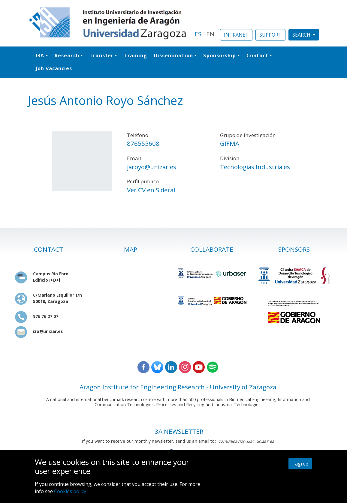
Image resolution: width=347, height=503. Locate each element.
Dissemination (173, 55)
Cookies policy (70, 491)
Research (67, 55)
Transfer (101, 55)
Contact (257, 55)
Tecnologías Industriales (255, 167)
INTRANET (236, 34)
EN (210, 34)
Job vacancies (54, 68)
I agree (300, 463)
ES (198, 34)
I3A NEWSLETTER (178, 431)
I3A (40, 55)
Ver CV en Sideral (151, 190)
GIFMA (229, 143)
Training (135, 55)
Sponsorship (219, 55)
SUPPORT (270, 34)
